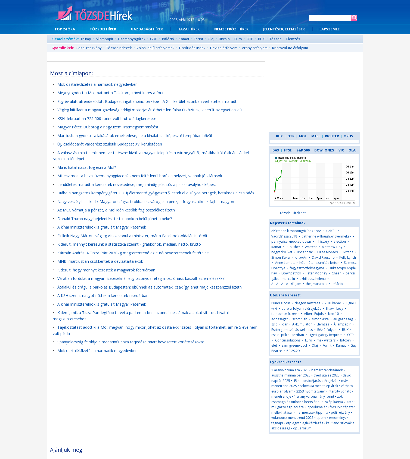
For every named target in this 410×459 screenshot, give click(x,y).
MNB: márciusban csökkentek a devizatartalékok (100, 261)
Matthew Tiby (332, 247)
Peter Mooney (316, 273)
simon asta (320, 319)
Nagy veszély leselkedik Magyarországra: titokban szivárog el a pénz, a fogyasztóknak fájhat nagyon (145, 201)
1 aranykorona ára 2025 (289, 370)
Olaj (211, 38)
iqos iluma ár (317, 407)
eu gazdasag (343, 319)
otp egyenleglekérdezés (304, 423)
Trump (85, 38)
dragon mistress (307, 303)
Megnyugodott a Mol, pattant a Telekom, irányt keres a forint (111, 92)
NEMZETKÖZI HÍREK (231, 29)
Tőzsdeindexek (119, 47)
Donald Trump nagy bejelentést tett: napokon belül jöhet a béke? (114, 218)
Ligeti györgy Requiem (326, 335)
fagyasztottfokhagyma (307, 268)
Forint (198, 38)
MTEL (315, 136)
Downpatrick (291, 273)
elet (274, 345)
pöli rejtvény (340, 412)
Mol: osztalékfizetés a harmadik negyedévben (97, 84)
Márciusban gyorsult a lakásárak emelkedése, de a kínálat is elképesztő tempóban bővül (134, 135)
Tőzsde (275, 38)
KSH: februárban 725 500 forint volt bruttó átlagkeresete (106, 118)
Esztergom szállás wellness (292, 329)
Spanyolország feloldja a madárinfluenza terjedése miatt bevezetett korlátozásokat (130, 341)
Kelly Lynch (347, 257)
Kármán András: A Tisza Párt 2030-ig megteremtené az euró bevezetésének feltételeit (133, 252)
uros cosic (305, 252)
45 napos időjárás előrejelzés (315, 380)
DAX (275, 150)
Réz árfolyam (327, 329)
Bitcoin (224, 38)
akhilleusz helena (313, 278)
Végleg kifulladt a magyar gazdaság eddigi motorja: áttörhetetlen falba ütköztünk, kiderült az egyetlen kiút (150, 109)
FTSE (288, 150)
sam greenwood (294, 345)
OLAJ (352, 150)
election (340, 241)
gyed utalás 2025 (326, 375)
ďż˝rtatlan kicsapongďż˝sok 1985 (296, 231)
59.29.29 (293, 351)
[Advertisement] (157, 403)
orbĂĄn (301, 257)
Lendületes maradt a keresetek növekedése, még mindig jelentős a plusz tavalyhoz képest (136, 184)
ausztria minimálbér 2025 (290, 375)
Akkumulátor (302, 324)
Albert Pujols (314, 313)
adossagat (279, 319)
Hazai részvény (89, 47)
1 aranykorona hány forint (314, 396)
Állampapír (104, 38)
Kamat (184, 38)
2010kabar (333, 303)
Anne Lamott (285, 262)
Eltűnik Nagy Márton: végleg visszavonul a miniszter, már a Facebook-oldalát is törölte (133, 235)
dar (285, 324)
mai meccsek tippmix (312, 412)
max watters (326, 340)
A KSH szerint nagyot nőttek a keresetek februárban (102, 295)
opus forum (302, 428)
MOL (303, 136)
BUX (261, 38)
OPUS (348, 136)
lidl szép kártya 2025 (335, 402)
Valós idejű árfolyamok (155, 47)
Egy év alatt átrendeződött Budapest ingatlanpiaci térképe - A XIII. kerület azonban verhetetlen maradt (147, 101)
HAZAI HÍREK (189, 29)
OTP (250, 38)
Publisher (293, 247)
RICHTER (332, 136)
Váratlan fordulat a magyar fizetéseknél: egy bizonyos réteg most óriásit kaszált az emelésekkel (141, 278)
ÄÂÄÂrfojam (286, 283)
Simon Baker (281, 257)
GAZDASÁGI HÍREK (147, 29)
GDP (153, 38)
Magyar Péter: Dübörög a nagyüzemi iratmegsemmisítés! (107, 126)
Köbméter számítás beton (319, 262)
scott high (299, 319)
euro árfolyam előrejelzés (301, 308)
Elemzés (293, 38)
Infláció (168, 38)
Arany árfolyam (255, 47)
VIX (341, 150)
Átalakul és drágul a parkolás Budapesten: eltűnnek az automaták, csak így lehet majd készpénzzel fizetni (150, 287)
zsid (274, 324)
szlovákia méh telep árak (319, 386)
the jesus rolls (316, 283)
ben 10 (333, 313)
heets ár (310, 402)
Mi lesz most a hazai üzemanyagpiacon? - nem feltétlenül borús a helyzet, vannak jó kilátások (139, 175)
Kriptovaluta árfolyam (290, 47)
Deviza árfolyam (223, 47)
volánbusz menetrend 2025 (292, 417)
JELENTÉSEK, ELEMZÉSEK (284, 29)
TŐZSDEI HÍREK (103, 29)
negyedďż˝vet (281, 252)
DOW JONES (324, 150)
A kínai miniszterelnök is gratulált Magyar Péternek (101, 227)
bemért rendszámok (327, 370)
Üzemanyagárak (131, 38)
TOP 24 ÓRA (64, 29)
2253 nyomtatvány (310, 391)
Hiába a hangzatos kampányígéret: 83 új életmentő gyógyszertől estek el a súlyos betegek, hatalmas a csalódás (155, 192)
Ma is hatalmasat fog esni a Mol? (86, 167)
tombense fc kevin (285, 313)
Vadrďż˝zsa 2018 (284, 236)
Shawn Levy (334, 308)
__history (322, 241)
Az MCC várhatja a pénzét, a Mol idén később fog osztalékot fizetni (116, 210)
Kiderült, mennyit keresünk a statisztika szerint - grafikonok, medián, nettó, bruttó (129, 244)
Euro (238, 38)
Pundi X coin (280, 303)
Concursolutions (287, 340)
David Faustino (323, 257)
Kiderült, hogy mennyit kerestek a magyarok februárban (106, 270)
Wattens (311, 247)
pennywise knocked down (291, 241)
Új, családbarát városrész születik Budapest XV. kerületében (109, 144)
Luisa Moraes (327, 252)
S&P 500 (303, 150)
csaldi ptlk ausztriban (287, 335)
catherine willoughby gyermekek (326, 236)
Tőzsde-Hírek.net (292, 213)
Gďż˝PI (331, 231)
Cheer (336, 273)
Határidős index (192, 47)
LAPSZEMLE (329, 29)
